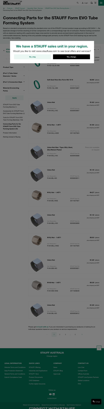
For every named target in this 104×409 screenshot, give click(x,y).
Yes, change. (71, 57)
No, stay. (32, 57)
